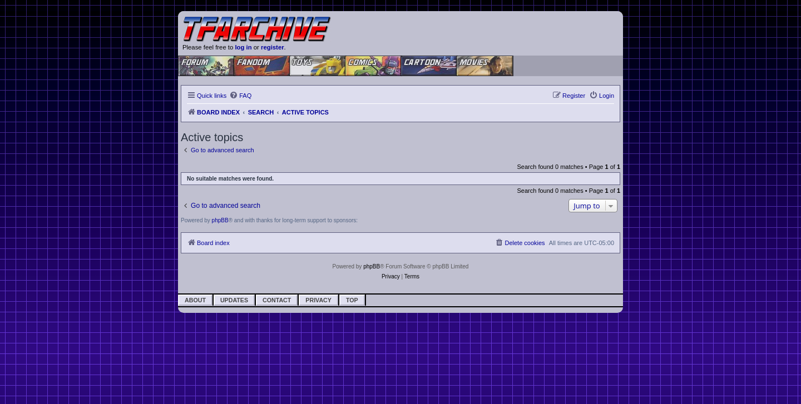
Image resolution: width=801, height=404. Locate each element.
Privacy (318, 300)
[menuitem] (240, 95)
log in (243, 47)
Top (352, 300)
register (272, 47)
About (195, 300)
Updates (234, 300)
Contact (277, 300)
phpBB (220, 220)
